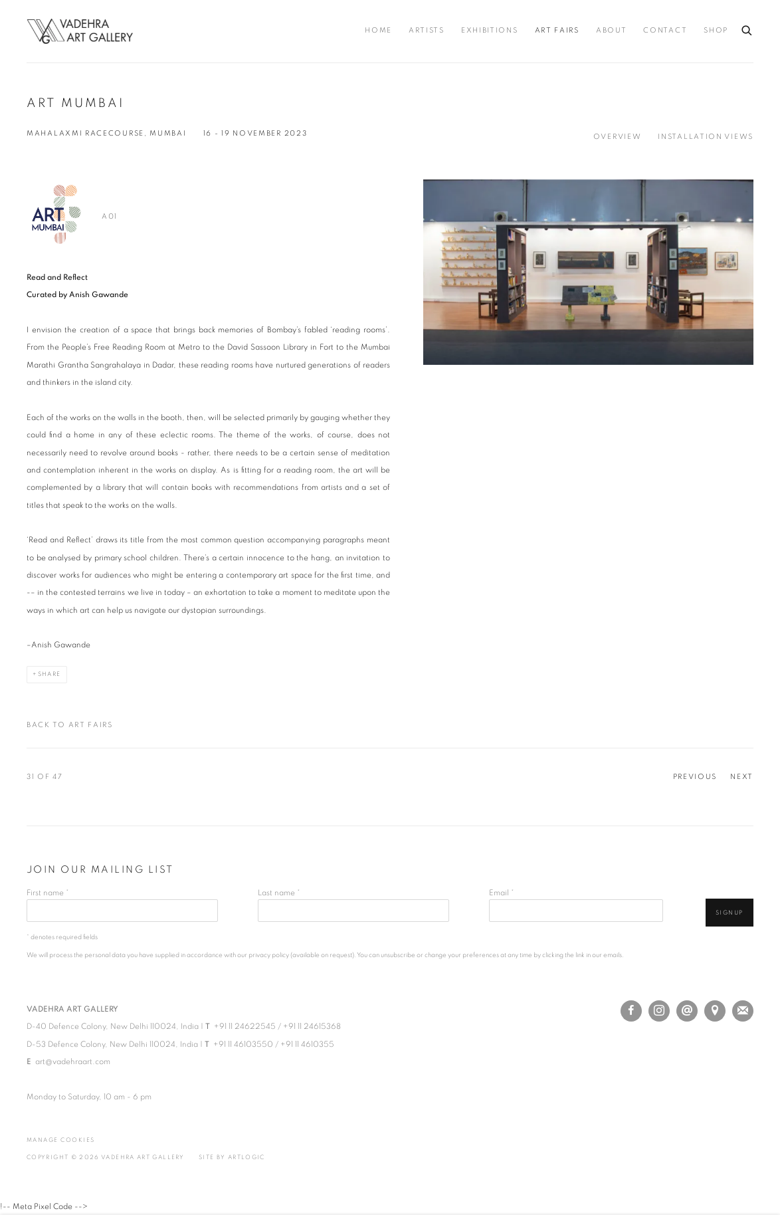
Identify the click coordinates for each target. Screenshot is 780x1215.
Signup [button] (729, 913)
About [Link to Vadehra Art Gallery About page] (611, 30)
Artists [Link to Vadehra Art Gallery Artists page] (426, 30)
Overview (617, 137)
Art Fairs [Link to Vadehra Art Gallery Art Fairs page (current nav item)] (557, 30)
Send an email (687, 1011)
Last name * (279, 893)
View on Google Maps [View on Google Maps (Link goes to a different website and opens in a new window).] (715, 1011)
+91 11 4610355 (307, 1044)
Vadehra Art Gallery (80, 31)
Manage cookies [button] (61, 1140)
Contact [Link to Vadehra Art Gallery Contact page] (665, 30)
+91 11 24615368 (312, 1026)
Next (741, 777)
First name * (48, 893)
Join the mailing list (742, 1011)
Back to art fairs (70, 725)
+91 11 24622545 (245, 1026)
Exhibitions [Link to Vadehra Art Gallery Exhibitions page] (489, 30)
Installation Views (705, 137)
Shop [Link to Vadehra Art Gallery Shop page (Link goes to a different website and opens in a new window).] (716, 30)
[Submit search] (747, 28)
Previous (695, 777)
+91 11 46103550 (243, 1044)
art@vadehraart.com (72, 1061)
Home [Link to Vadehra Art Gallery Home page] (378, 30)
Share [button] (49, 674)
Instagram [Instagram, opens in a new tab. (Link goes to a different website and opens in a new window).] (659, 1011)
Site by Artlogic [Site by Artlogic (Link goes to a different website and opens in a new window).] (232, 1157)
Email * (501, 893)
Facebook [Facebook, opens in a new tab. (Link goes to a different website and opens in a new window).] (631, 1011)
